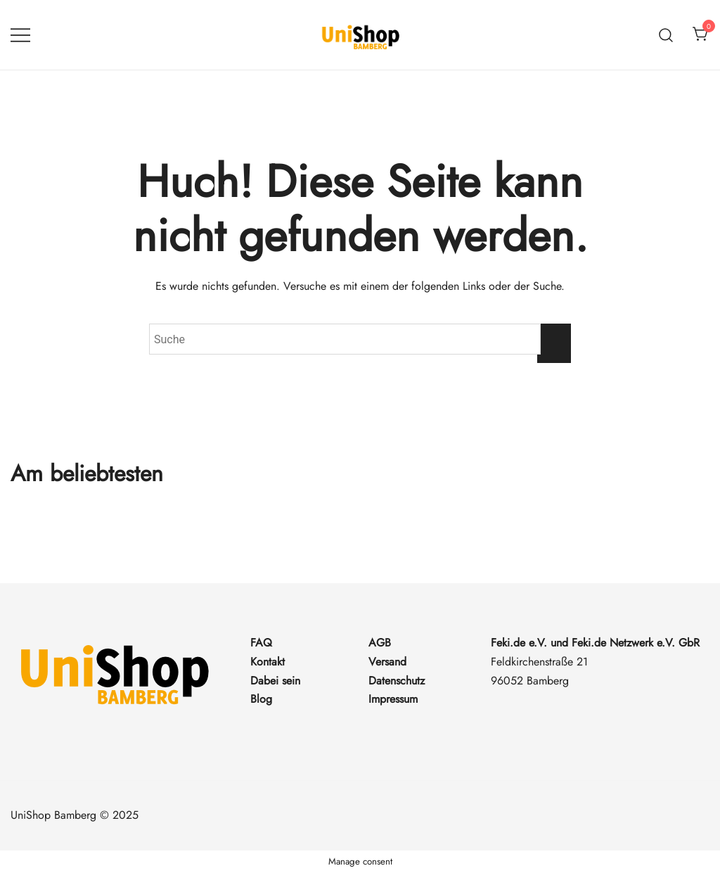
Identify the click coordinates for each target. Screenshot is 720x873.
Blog (261, 699)
